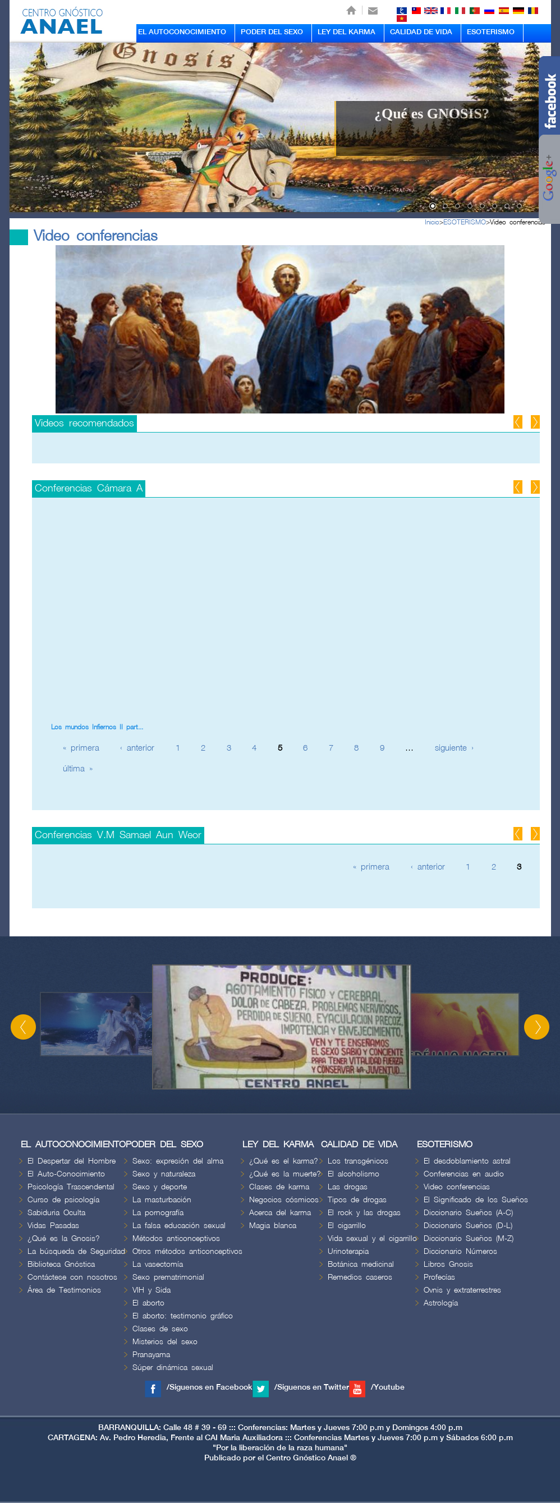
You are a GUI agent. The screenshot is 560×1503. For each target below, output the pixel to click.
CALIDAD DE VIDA (421, 32)
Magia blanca (272, 1225)
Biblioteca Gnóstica (61, 1264)
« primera (81, 748)
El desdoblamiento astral (467, 1161)
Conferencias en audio (464, 1174)
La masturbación (161, 1199)
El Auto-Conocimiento (66, 1174)
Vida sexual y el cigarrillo (372, 1238)
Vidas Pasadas (53, 1225)
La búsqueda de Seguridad (76, 1251)
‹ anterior (137, 748)
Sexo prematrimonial (168, 1277)
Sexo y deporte (159, 1187)
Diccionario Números (460, 1251)
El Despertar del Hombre (71, 1161)
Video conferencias (517, 222)
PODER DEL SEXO (272, 32)
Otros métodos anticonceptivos (187, 1251)
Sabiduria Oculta (56, 1212)
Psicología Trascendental (70, 1187)
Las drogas (348, 1187)
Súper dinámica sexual (172, 1367)
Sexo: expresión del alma (177, 1161)
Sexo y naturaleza (163, 1174)
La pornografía (157, 1212)
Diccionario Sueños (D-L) (468, 1225)
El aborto (148, 1303)
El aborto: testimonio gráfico (182, 1316)
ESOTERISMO (491, 32)
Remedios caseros (360, 1277)
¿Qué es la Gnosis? (63, 1238)
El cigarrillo (347, 1225)
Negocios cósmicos (284, 1199)
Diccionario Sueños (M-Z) (468, 1238)
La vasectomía (157, 1264)
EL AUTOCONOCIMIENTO (182, 32)
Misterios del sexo (165, 1341)
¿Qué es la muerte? (285, 1174)
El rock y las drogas (364, 1212)
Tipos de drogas (357, 1199)
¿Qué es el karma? (283, 1161)
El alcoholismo (353, 1174)
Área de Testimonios (64, 1290)
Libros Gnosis (448, 1264)
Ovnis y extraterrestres (462, 1290)
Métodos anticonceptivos (176, 1238)
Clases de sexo (160, 1328)
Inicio (432, 222)
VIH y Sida (151, 1290)
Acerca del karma (280, 1212)
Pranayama (151, 1354)
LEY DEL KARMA (346, 32)
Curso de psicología (63, 1199)
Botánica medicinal (361, 1264)
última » (78, 769)
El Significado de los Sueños (476, 1199)
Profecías (439, 1277)
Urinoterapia (348, 1251)
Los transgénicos (358, 1161)
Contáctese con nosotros (72, 1277)
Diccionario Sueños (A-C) (468, 1212)
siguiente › (454, 748)
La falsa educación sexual (179, 1225)
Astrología (441, 1303)
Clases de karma (279, 1187)
